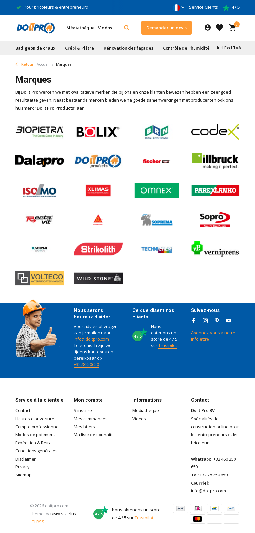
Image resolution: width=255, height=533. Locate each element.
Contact (22, 410)
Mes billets (84, 427)
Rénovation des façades (128, 48)
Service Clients (203, 7)
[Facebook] (193, 321)
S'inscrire (83, 410)
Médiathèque (80, 28)
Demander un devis (166, 28)
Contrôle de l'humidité (186, 48)
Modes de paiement (35, 434)
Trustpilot (167, 345)
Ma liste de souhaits (94, 434)
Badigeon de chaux (35, 48)
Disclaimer (25, 459)
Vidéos (105, 28)
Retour (24, 64)
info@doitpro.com (91, 339)
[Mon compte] (208, 28)
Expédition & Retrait (34, 443)
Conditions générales (36, 451)
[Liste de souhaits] (219, 27)
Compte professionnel (37, 427)
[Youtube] (228, 321)
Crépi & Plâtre (79, 48)
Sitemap (23, 475)
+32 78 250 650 (214, 475)
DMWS (56, 514)
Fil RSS (38, 522)
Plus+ (73, 514)
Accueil (45, 64)
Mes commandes (91, 419)
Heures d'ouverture (34, 419)
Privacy (22, 467)
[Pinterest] (217, 321)
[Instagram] (205, 321)
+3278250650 (86, 364)
